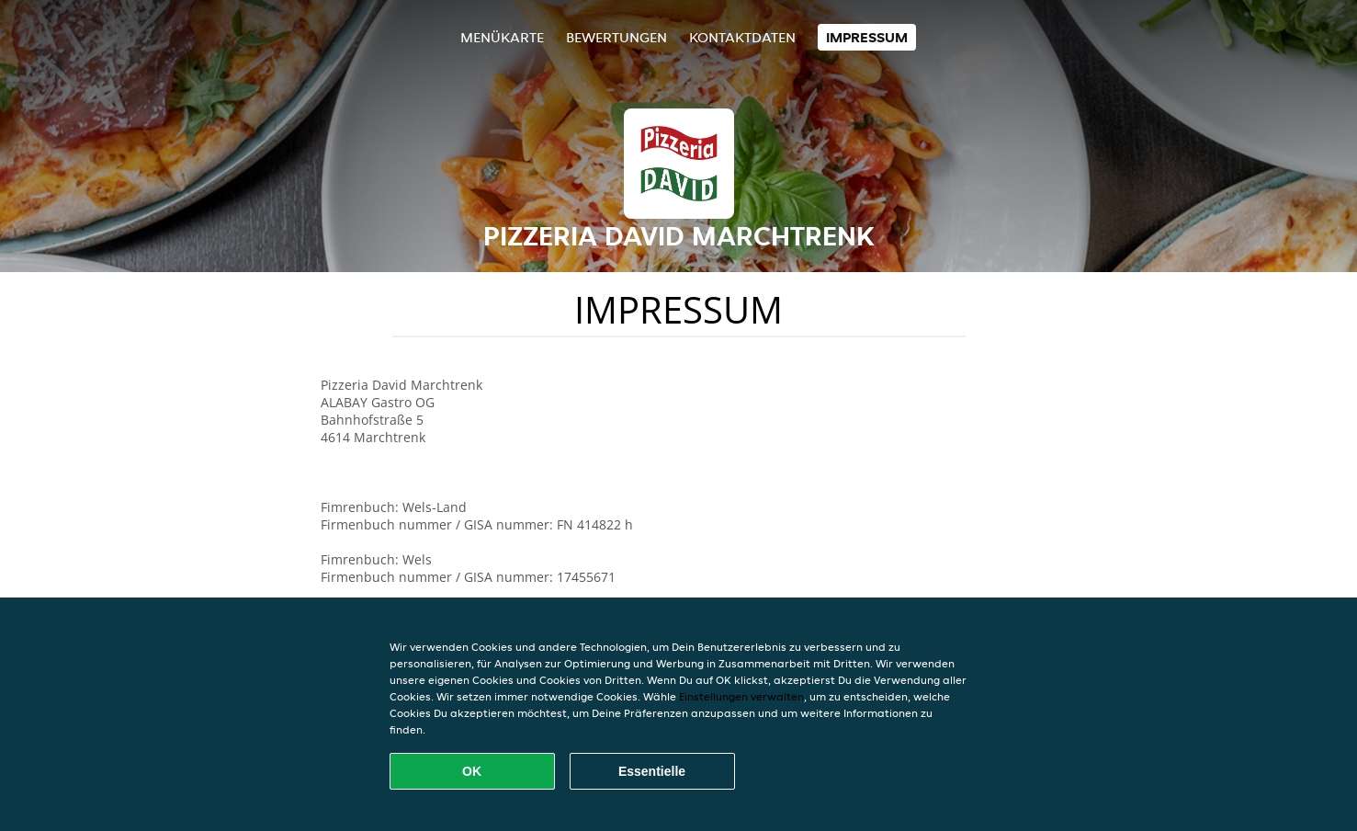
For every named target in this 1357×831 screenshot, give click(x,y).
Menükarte (502, 37)
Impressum (867, 37)
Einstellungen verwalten (741, 696)
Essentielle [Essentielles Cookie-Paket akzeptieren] (651, 771)
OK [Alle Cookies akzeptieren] (471, 771)
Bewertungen (616, 37)
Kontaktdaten (742, 37)
